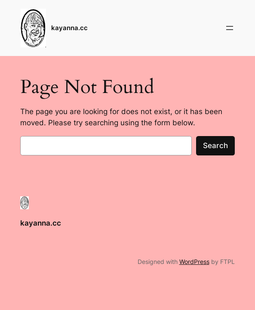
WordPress (194, 261)
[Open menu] (229, 28)
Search (215, 145)
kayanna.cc (69, 28)
